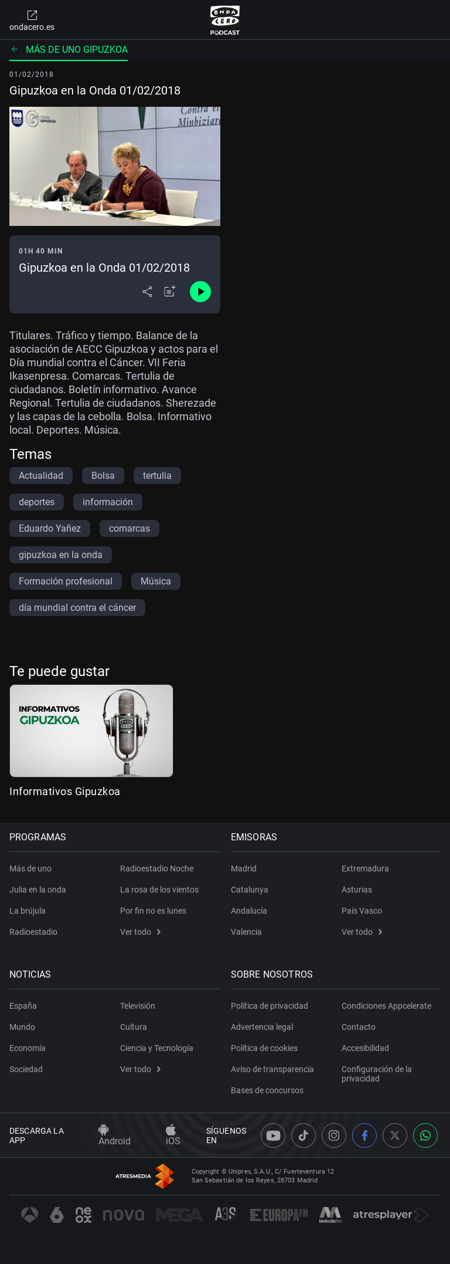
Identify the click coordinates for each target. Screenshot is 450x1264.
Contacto (359, 1027)
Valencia (246, 932)
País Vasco (362, 910)
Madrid (244, 868)
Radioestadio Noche (156, 868)
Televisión (137, 1005)
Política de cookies (264, 1048)
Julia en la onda (37, 889)
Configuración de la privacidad (377, 1073)
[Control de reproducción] (200, 291)
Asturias (357, 889)
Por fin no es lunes (153, 910)
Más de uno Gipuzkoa (68, 49)
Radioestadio (33, 932)
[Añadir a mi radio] (169, 291)
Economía (27, 1048)
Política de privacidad (269, 1005)
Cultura (133, 1027)
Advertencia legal (262, 1027)
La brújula (27, 910)
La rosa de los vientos (159, 889)
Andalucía (249, 910)
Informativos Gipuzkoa (65, 791)
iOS (173, 1135)
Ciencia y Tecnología (156, 1048)
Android (114, 1135)
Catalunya (249, 889)
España (23, 1005)
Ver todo (140, 932)
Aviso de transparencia (272, 1069)
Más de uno (30, 868)
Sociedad (26, 1069)
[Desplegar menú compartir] (147, 291)
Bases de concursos (267, 1090)
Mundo (22, 1027)
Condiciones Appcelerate (386, 1005)
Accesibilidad (365, 1048)
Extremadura (365, 868)
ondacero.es (31, 20)
